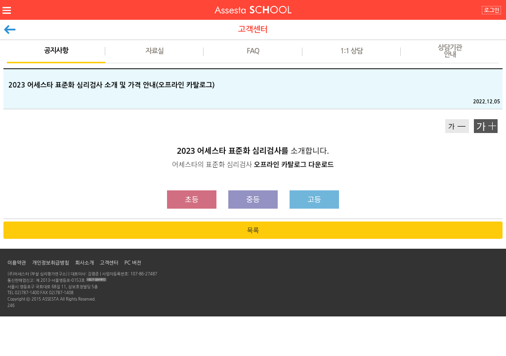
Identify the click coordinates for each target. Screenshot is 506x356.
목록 (253, 230)
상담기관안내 (450, 51)
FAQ (253, 50)
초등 (192, 199)
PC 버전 (133, 262)
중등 (253, 199)
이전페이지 (9, 27)
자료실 (155, 50)
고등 (314, 199)
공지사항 (56, 50)
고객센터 (109, 262)
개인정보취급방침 (50, 262)
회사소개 (84, 262)
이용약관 (16, 262)
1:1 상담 (351, 50)
